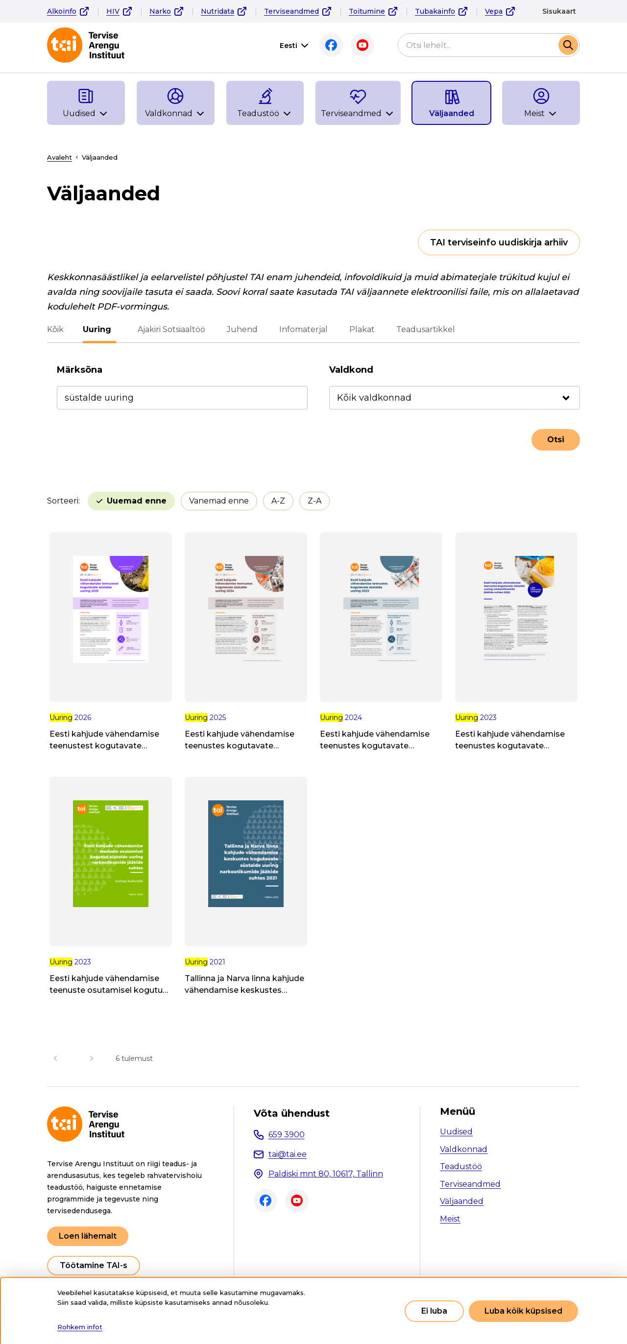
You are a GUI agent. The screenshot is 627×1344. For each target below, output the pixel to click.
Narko (160, 11)
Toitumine (367, 11)
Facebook (331, 45)
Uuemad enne (137, 500)
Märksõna (79, 369)
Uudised (456, 1131)
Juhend (239, 329)
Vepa (494, 11)
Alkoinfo (61, 11)
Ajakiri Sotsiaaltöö (169, 329)
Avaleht (59, 157)
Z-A (314, 500)
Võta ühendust (292, 1113)
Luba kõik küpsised (523, 1311)
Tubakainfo (435, 11)
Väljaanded (461, 1201)
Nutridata (217, 11)
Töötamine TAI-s (93, 1265)
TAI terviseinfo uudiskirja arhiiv (499, 242)
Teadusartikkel (423, 329)
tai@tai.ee (287, 1154)
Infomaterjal (301, 329)
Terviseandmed (291, 11)
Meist (450, 1219)
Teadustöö (461, 1166)
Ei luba (434, 1311)
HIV (113, 11)
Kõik (55, 329)
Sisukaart (559, 11)
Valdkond (351, 369)
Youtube (362, 45)
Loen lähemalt (88, 1236)
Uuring (99, 329)
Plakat (359, 329)
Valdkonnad (463, 1149)
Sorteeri (62, 500)
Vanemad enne (219, 500)
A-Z (278, 500)
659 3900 (286, 1134)
